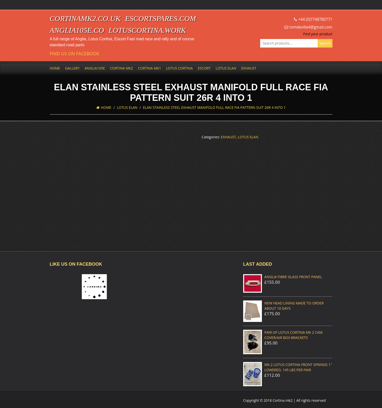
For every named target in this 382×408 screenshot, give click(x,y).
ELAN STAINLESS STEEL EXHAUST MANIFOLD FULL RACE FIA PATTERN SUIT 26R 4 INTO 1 (214, 107)
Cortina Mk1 (149, 68)
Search (324, 43)
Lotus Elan (226, 68)
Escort (204, 68)
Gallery (72, 68)
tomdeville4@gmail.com (310, 27)
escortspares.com (160, 18)
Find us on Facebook (74, 53)
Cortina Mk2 (121, 68)
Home (55, 68)
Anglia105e (95, 68)
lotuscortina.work (147, 30)
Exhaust (248, 68)
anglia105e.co (77, 30)
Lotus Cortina (179, 68)
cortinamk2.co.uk (85, 18)
